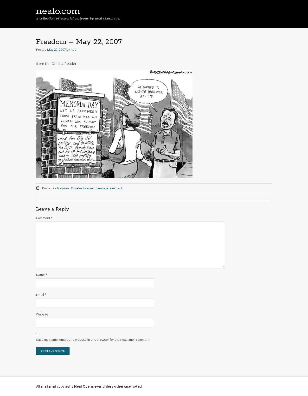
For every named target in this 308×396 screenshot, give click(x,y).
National (63, 188)
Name (41, 274)
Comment (44, 218)
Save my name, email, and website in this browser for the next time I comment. (93, 339)
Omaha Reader (82, 188)
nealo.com (58, 11)
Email (41, 294)
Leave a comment (109, 188)
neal (74, 49)
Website (42, 314)
